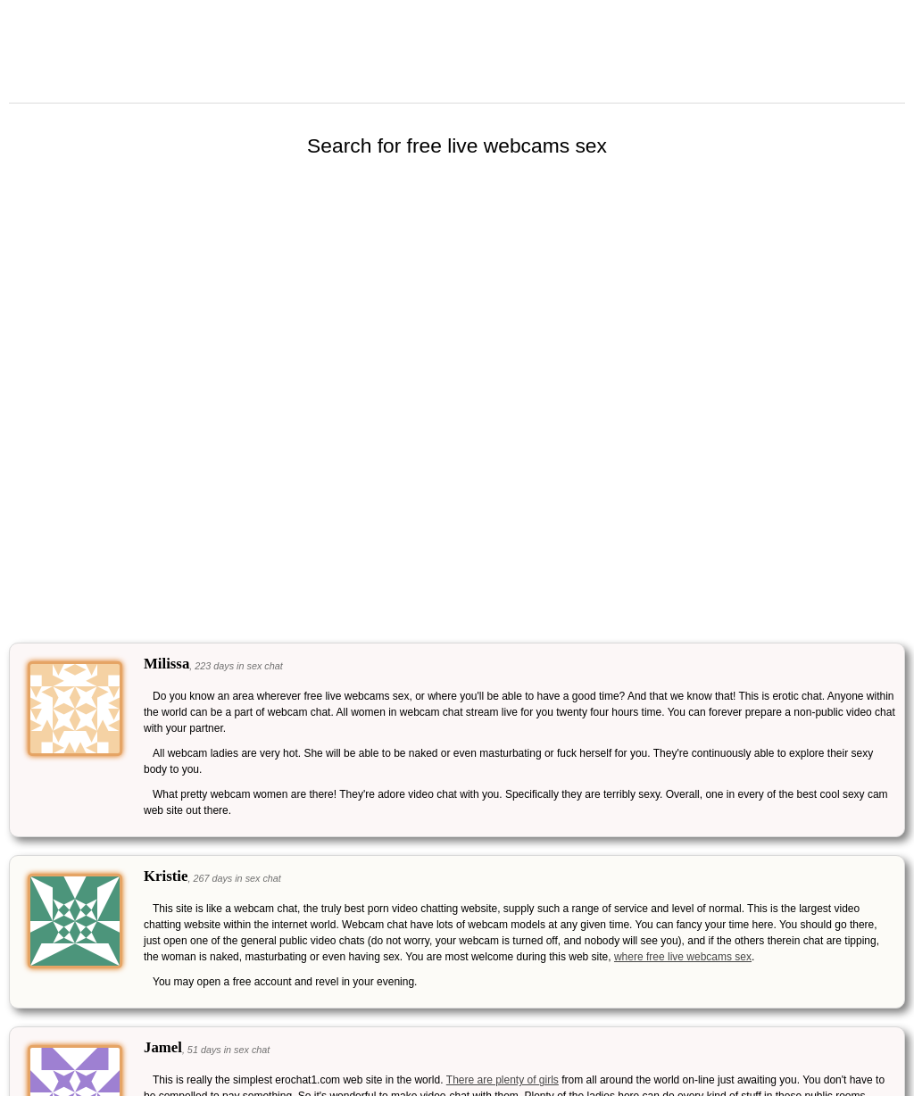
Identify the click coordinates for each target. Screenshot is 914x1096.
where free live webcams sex (683, 957)
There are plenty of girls (502, 1080)
